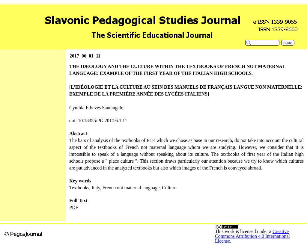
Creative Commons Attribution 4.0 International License (252, 236)
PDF (73, 207)
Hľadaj (287, 42)
